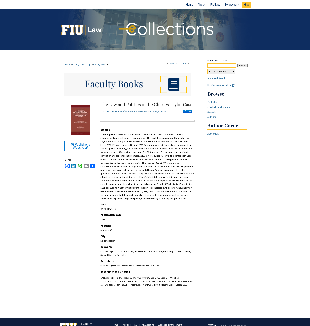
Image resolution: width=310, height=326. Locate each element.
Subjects (211, 112)
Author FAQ (213, 133)
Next (185, 63)
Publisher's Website (80, 146)
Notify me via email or (221, 85)
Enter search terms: (217, 60)
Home (67, 64)
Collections (213, 102)
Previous (173, 63)
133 (109, 64)
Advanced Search (216, 78)
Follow (187, 111)
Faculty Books (99, 64)
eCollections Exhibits (218, 107)
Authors (211, 117)
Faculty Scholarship (81, 64)
